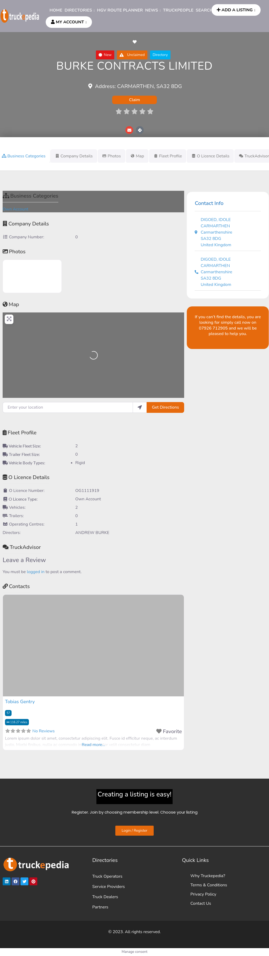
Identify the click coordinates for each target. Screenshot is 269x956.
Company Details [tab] (74, 156)
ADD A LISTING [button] (235, 10)
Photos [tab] (111, 156)
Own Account (15, 209)
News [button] (151, 10)
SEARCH (204, 10)
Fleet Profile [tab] (167, 156)
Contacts (16, 586)
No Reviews (43, 731)
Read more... (93, 745)
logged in (35, 572)
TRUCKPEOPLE (178, 10)
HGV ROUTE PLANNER (120, 10)
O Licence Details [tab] (210, 156)
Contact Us (200, 903)
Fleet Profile (20, 432)
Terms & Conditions (208, 885)
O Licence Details (26, 477)
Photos (14, 251)
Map (11, 304)
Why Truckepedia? (207, 875)
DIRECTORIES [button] (78, 10)
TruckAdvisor (22, 547)
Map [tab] (137, 156)
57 (8, 713)
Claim (134, 100)
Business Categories (30, 195)
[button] (105, 54)
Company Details (26, 223)
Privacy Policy (203, 894)
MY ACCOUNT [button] (67, 22)
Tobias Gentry (20, 701)
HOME (56, 10)
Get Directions (165, 407)
